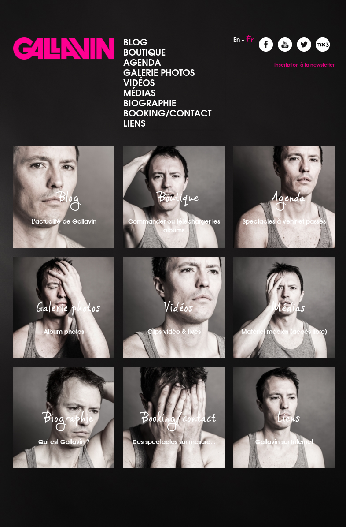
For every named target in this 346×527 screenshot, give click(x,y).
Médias (139, 92)
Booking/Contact (167, 112)
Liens (134, 123)
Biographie (149, 102)
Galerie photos (159, 72)
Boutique (144, 52)
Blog (135, 41)
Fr (250, 42)
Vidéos (139, 82)
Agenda (142, 62)
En (236, 40)
